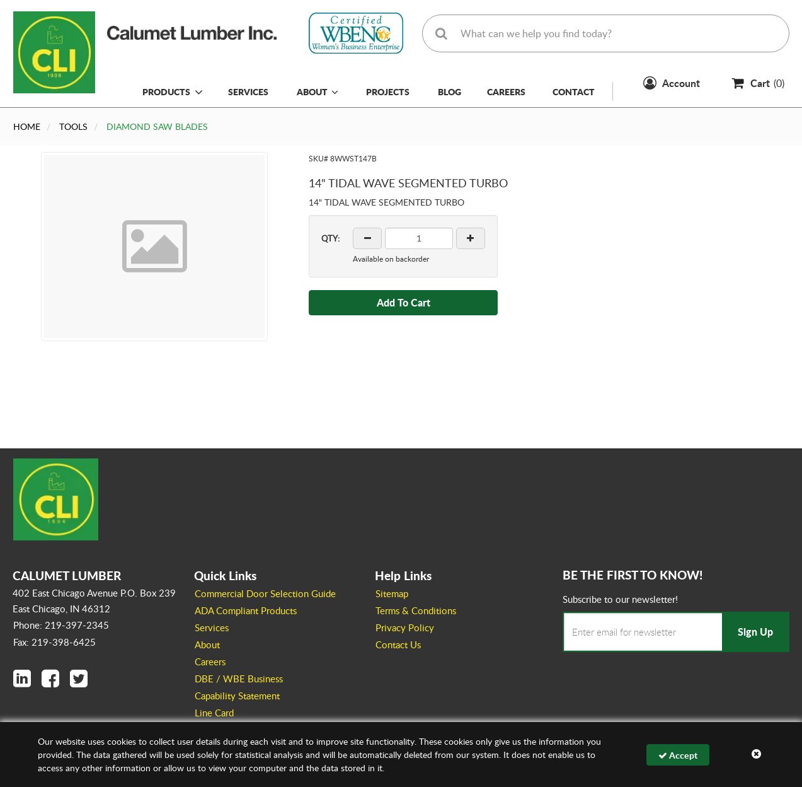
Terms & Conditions (415, 610)
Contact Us (398, 644)
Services (248, 91)
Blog (449, 91)
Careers (506, 91)
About (317, 91)
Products (166, 91)
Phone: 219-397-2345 (61, 625)
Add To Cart (403, 302)
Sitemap (391, 593)
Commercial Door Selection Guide (265, 593)
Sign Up (755, 631)
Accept (677, 755)
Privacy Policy (404, 627)
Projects (388, 91)
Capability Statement (237, 695)
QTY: (330, 238)
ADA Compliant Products (246, 610)
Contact (574, 91)
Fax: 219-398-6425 (54, 642)
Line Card (214, 712)
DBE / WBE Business (239, 678)
